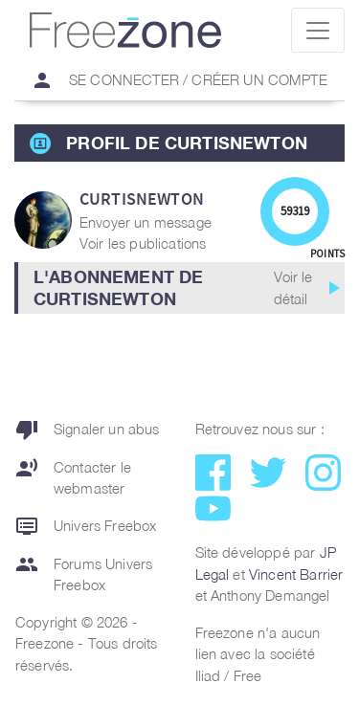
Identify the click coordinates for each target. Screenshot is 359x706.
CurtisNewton (141, 199)
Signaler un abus (87, 429)
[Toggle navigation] (318, 30)
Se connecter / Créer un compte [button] (171, 80)
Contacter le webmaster (73, 477)
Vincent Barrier (296, 574)
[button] (179, 288)
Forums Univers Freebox (83, 574)
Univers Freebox (85, 526)
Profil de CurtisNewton (186, 142)
